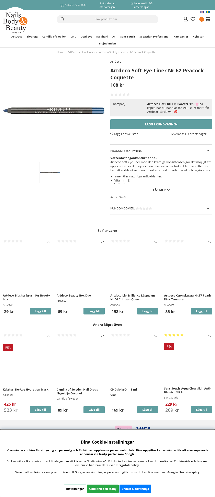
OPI (114, 36)
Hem (60, 52)
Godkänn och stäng (102, 489)
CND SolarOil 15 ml (123, 389)
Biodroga (32, 36)
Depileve (86, 36)
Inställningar (75, 489)
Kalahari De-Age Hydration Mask (25, 389)
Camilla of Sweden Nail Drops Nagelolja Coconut (77, 391)
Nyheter (198, 36)
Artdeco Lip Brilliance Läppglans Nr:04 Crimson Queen (132, 297)
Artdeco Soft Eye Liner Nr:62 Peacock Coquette (127, 52)
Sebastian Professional (154, 36)
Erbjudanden (107, 43)
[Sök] (107, 19)
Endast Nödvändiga (135, 489)
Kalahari (102, 36)
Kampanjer (180, 36)
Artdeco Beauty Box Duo (74, 295)
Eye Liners (88, 52)
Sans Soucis (127, 36)
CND (74, 36)
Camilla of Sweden (54, 36)
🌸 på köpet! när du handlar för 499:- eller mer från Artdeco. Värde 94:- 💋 (178, 108)
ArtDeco (16, 36)
